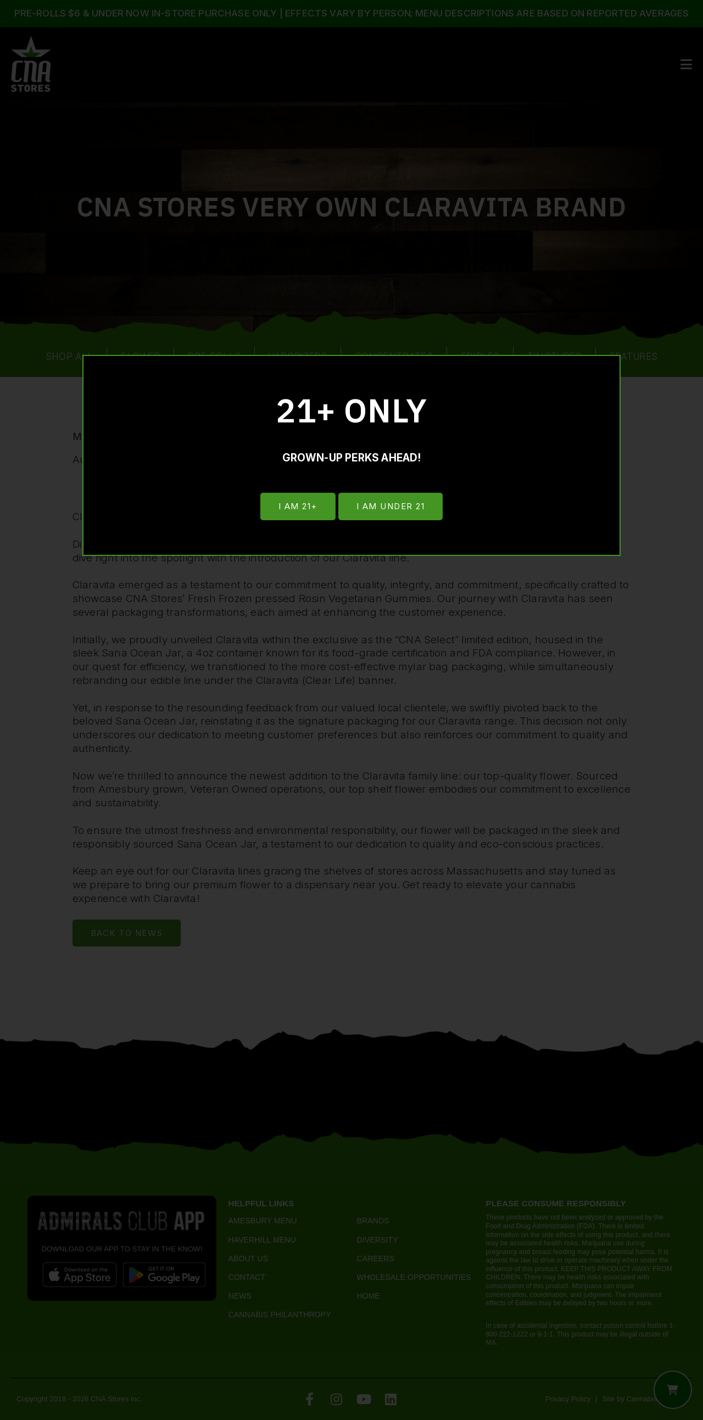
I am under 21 (391, 507)
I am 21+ (296, 507)
